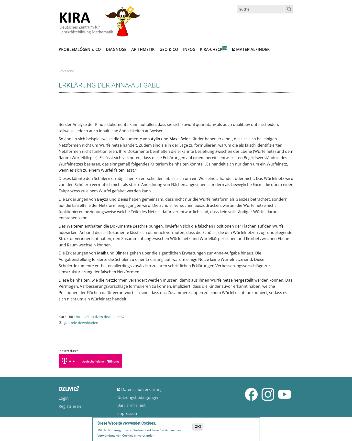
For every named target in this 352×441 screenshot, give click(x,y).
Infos (189, 49)
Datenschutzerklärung (142, 389)
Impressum (127, 413)
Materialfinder (253, 49)
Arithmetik (142, 49)
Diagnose (116, 49)
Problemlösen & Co (80, 49)
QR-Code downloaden (80, 322)
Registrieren (70, 406)
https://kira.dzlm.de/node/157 (100, 316)
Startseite (66, 70)
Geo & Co (168, 49)
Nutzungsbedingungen (138, 397)
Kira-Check (211, 49)
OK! (198, 427)
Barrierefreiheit (131, 405)
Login (64, 398)
